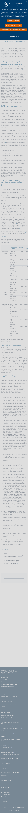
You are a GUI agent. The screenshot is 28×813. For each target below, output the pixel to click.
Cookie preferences (5, 763)
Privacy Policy (23, 12)
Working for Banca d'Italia (6, 701)
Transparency (4, 775)
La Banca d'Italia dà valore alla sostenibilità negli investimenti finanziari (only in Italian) (11, 562)
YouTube (4, 789)
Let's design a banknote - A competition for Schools (10, 723)
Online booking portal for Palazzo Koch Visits (11, 728)
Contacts (3, 689)
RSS (3, 799)
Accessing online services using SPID (9, 696)
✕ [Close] (26, 2)
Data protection (4, 778)
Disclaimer (3, 766)
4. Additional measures (8, 41)
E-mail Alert (4, 801)
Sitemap (3, 694)
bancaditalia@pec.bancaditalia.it (10, 684)
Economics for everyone (6, 726)
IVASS (2, 720)
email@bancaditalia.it (9, 686)
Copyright (3, 768)
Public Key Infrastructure (6, 780)
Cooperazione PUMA (5, 747)
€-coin (2, 743)
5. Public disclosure (20, 41)
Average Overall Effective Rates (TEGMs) (10, 704)
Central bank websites (6, 750)
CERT (2, 730)
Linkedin (3, 796)
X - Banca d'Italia (5, 792)
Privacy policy (4, 761)
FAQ (2, 709)
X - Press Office (5, 794)
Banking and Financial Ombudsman (9, 717)
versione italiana (14, 36)
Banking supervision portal (7, 752)
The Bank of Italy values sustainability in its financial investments (13, 555)
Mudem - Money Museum (7, 733)
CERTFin (3, 745)
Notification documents (6, 783)
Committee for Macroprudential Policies (10, 754)
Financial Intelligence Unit (7, 715)
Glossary (3, 706)
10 (25, 232)
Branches (3, 699)
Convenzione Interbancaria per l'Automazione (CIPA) (11, 740)
